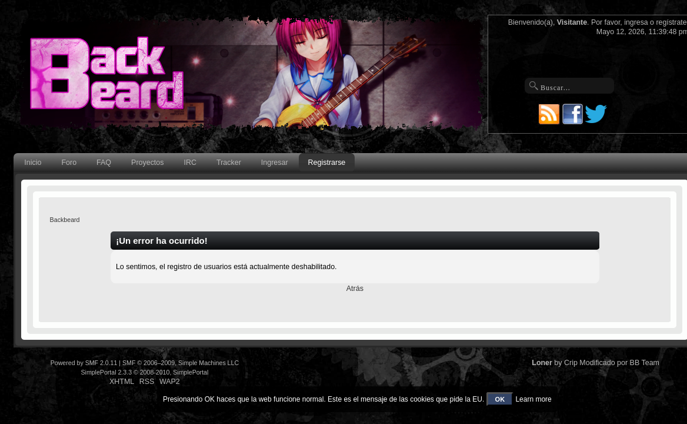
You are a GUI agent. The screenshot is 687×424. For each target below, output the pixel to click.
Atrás (354, 288)
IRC (190, 162)
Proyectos (147, 162)
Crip (571, 363)
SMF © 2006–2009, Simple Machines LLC (180, 362)
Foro (68, 162)
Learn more (533, 399)
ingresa (636, 22)
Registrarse (327, 162)
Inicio (32, 162)
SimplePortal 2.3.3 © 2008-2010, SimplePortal (144, 372)
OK (500, 399)
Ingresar (274, 162)
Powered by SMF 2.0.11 (84, 362)
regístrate (671, 22)
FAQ (103, 162)
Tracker (228, 162)
